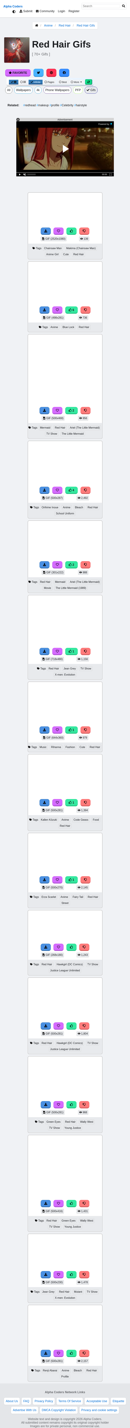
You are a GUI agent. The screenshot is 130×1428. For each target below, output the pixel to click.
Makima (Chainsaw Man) (81, 248)
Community (45, 11)
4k (38, 90)
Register (74, 11)
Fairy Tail (78, 897)
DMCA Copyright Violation (59, 1410)
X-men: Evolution (65, 674)
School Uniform (65, 513)
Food (96, 819)
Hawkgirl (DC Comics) (70, 964)
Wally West (86, 1121)
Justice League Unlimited (65, 970)
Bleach (79, 507)
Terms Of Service (69, 1401)
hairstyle (80, 105)
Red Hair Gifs (86, 25)
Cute (66, 254)
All (8, 90)
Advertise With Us (24, 1410)
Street (64, 903)
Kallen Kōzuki (49, 819)
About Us (12, 1401)
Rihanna (56, 747)
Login (61, 11)
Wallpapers (23, 90)
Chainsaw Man (53, 248)
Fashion (70, 747)
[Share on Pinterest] (51, 73)
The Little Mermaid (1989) (70, 588)
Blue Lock (68, 327)
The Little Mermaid (73, 433)
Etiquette (118, 1401)
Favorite (18, 72)
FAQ (26, 1401)
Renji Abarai (50, 1370)
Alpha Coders (13, 6)
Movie (47, 588)
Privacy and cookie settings (99, 1410)
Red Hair (65, 25)
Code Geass (80, 819)
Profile (65, 1376)
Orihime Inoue (50, 507)
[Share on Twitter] (38, 73)
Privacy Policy (44, 1401)
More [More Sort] (76, 82)
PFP (78, 90)
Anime (48, 25)
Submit (26, 11)
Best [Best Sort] (63, 82)
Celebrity (67, 105)
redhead (29, 105)
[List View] (23, 82)
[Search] (123, 6)
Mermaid (45, 427)
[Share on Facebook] (64, 73)
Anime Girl (52, 254)
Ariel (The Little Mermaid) (85, 427)
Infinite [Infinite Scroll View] (36, 82)
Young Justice (72, 1127)
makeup (42, 105)
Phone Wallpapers (57, 90)
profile (55, 105)
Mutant (78, 1291)
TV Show (51, 433)
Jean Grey (70, 668)
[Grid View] (13, 82)
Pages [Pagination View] (49, 82)
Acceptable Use (96, 1401)
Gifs (91, 90)
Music (43, 747)
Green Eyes (53, 1121)
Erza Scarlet (49, 897)
